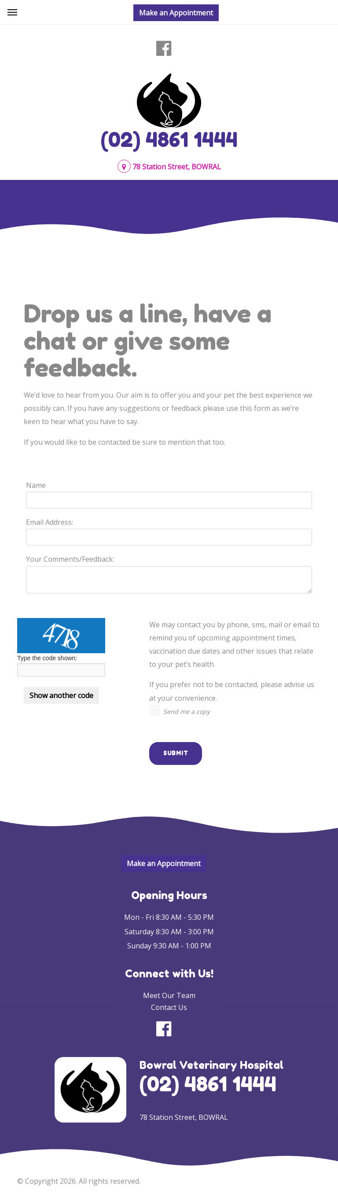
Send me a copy (186, 711)
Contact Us (169, 1007)
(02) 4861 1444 (169, 139)
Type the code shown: (47, 658)
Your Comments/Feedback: (70, 559)
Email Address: (49, 522)
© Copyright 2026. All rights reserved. (78, 1181)
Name (36, 485)
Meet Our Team (169, 995)
